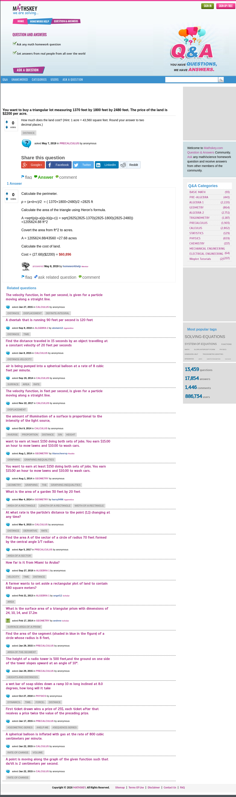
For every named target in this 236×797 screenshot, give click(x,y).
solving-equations (205, 337)
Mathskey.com (213, 148)
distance (29, 133)
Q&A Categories (203, 186)
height (70, 434)
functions (226, 344)
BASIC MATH (197, 192)
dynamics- (14, 702)
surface (13, 384)
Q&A (5, 79)
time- (28, 702)
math (187, 349)
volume (38, 752)
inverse (12, 434)
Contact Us (170, 787)
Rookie (71, 454)
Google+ (31, 164)
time (26, 334)
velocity (13, 576)
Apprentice (69, 328)
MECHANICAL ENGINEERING (207, 248)
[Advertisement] (80, 95)
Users (55, 79)
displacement (33, 313)
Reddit (129, 164)
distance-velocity (19, 359)
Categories (39, 79)
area (26, 384)
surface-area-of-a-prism (23, 627)
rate (37, 384)
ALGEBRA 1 (196, 202)
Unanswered (20, 79)
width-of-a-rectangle (89, 505)
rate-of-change (17, 752)
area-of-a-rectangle (21, 505)
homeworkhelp (72, 266)
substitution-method (213, 359)
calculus (228, 359)
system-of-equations (201, 344)
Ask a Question (73, 79)
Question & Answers (200, 152)
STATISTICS (196, 233)
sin (60, 434)
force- (39, 702)
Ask (189, 157)
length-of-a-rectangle (55, 505)
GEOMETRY (196, 207)
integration (189, 359)
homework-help (191, 354)
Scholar (66, 596)
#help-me (43, 727)
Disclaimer (154, 787)
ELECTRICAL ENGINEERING (206, 254)
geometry (14, 485)
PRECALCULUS (198, 223)
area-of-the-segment (21, 652)
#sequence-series (65, 727)
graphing (13, 459)
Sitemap (120, 787)
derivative (30, 530)
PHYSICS (195, 238)
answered (38, 266)
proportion (30, 434)
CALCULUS (195, 228)
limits (200, 359)
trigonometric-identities (213, 354)
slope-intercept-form (204, 349)
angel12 (57, 595)
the (44, 485)
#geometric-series (19, 727)
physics (223, 349)
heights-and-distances (22, 677)
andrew (57, 620)
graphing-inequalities (39, 459)
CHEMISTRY (196, 243)
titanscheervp (60, 453)
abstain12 (57, 328)
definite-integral (57, 313)
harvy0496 (57, 499)
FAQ (182, 787)
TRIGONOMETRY (199, 218)
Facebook (57, 164)
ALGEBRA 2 (196, 213)
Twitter (82, 164)
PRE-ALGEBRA (198, 197)
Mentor (84, 266)
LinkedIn (105, 164)
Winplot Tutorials (200, 259)
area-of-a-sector (19, 555)
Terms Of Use (136, 787)
